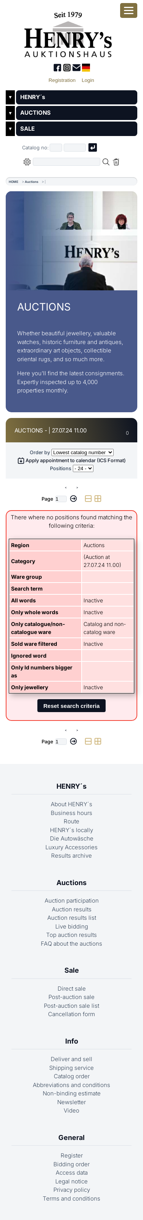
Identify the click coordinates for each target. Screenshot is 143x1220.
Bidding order (71, 1164)
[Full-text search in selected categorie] (67, 162)
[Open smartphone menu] (128, 10)
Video (71, 1110)
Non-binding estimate (72, 1093)
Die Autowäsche (71, 838)
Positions (60, 468)
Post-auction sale (71, 997)
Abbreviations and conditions (71, 1085)
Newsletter (71, 1102)
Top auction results (71, 934)
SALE (27, 128)
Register (72, 1155)
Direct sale (72, 988)
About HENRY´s (71, 804)
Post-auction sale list (71, 1005)
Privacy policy (71, 1189)
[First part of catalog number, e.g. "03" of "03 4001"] (56, 148)
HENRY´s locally (71, 830)
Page (47, 499)
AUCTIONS (35, 112)
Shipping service (71, 1067)
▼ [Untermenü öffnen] (10, 97)
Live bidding (71, 926)
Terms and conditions (71, 1198)
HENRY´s (32, 97)
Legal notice (71, 1181)
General (71, 1138)
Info (71, 1041)
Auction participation (72, 900)
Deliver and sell (71, 1059)
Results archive (71, 855)
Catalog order (72, 1076)
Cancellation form (71, 1014)
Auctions (32, 182)
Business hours (71, 813)
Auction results (72, 909)
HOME (13, 182)
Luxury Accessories (71, 847)
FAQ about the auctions (71, 943)
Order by (40, 452)
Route (71, 821)
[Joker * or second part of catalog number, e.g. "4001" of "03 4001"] (75, 148)
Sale (71, 970)
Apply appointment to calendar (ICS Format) (72, 460)
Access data (72, 1172)
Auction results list (71, 917)
